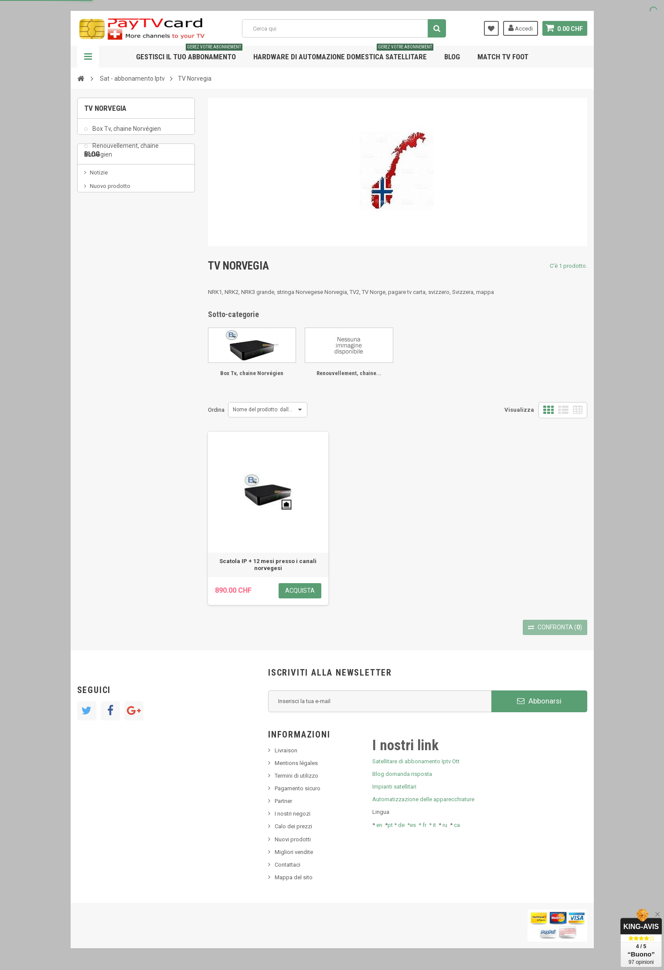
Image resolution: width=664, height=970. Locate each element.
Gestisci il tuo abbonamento (189, 53)
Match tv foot (502, 56)
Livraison (286, 750)
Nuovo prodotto (110, 230)
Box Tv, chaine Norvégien (126, 133)
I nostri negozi (292, 813)
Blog (452, 56)
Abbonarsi (539, 701)
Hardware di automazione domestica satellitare (343, 53)
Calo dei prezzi (293, 826)
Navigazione (88, 57)
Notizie (99, 217)
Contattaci (287, 864)
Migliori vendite (294, 852)
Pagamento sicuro (297, 788)
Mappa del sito (294, 877)
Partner (283, 801)
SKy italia (101, 243)
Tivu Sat (99, 269)
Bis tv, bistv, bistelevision (121, 256)
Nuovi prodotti (293, 839)
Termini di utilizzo (296, 775)
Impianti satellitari (394, 786)
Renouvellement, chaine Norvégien (121, 154)
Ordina (216, 409)
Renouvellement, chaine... (349, 373)
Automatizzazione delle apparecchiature (423, 799)
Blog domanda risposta (402, 774)
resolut (98, 282)
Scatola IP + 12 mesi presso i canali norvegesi (268, 564)
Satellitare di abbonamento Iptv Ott (416, 761)
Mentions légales (296, 763)
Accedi (520, 28)
